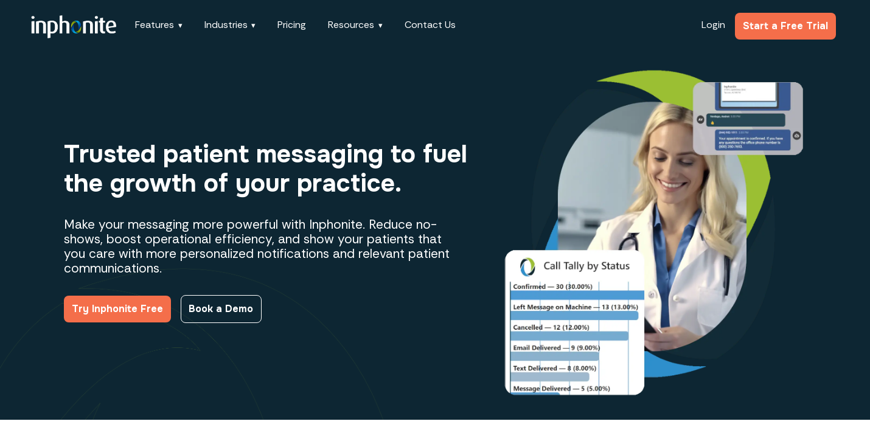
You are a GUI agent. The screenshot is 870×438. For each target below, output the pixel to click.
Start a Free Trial (785, 25)
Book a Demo (221, 308)
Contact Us (430, 24)
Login (713, 24)
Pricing (291, 24)
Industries (226, 24)
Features (154, 24)
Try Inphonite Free (117, 308)
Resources (351, 24)
